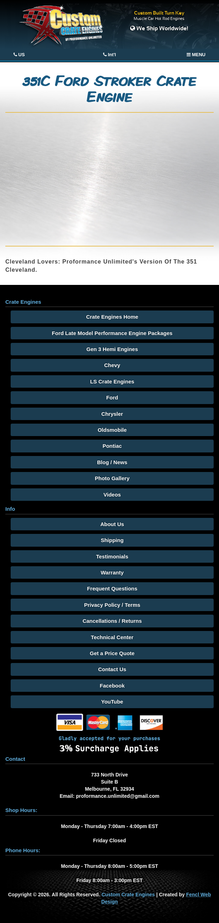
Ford (112, 397)
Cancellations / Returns (112, 621)
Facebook (112, 686)
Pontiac (112, 446)
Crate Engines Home (112, 317)
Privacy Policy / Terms (112, 605)
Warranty (112, 572)
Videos (112, 495)
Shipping (112, 540)
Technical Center (112, 637)
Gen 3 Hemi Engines (112, 349)
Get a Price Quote (112, 653)
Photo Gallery (112, 478)
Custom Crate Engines (128, 894)
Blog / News (112, 462)
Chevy (112, 365)
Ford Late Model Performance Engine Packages (112, 333)
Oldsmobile (112, 430)
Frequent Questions (112, 588)
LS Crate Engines (112, 381)
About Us (112, 524)
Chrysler (112, 414)
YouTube (112, 702)
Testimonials (112, 556)
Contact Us (112, 669)
